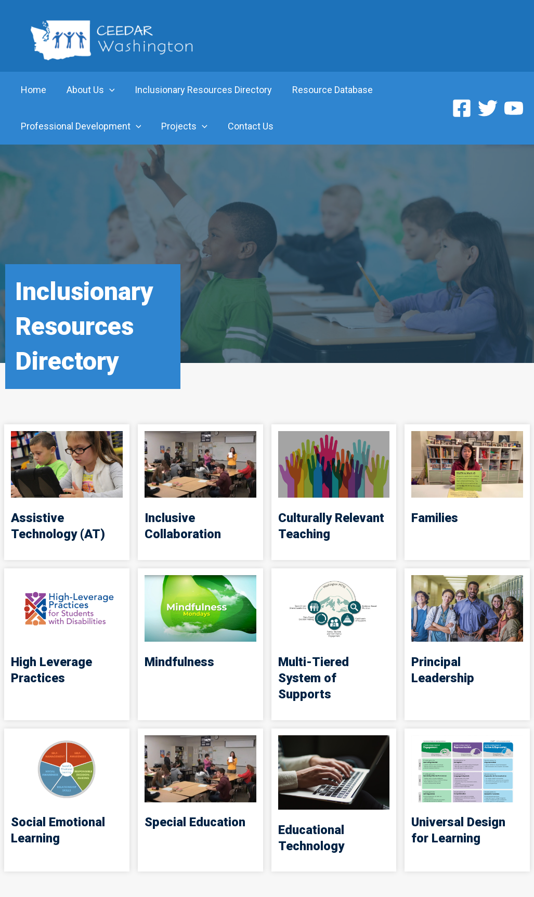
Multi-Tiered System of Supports (313, 678)
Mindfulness (180, 662)
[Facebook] (462, 108)
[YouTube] (514, 108)
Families (434, 518)
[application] (106, 90)
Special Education (195, 822)
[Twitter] (488, 108)
